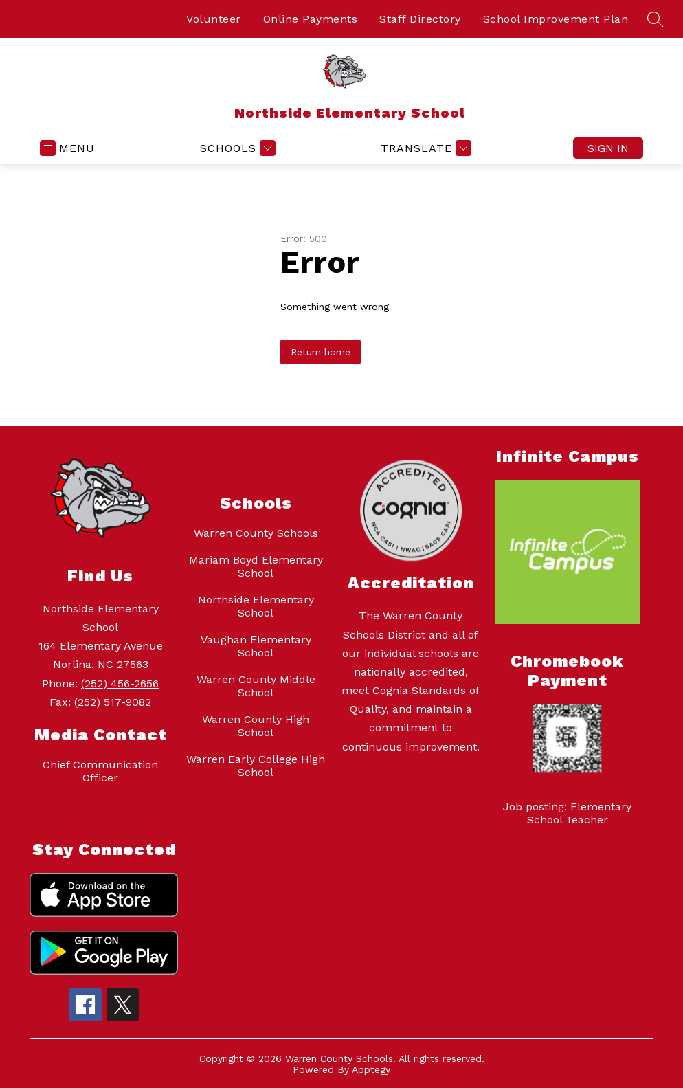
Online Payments (310, 18)
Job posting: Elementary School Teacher (567, 813)
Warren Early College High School (255, 766)
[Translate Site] (424, 148)
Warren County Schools (256, 533)
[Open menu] (67, 148)
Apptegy (371, 1069)
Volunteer (213, 18)
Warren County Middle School (256, 686)
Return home (320, 351)
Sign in (608, 148)
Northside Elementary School (256, 606)
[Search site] (655, 19)
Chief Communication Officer (100, 771)
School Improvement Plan (556, 18)
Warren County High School (255, 726)
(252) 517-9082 (112, 702)
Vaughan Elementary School (256, 646)
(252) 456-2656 (120, 683)
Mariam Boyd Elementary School (256, 566)
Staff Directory (420, 18)
